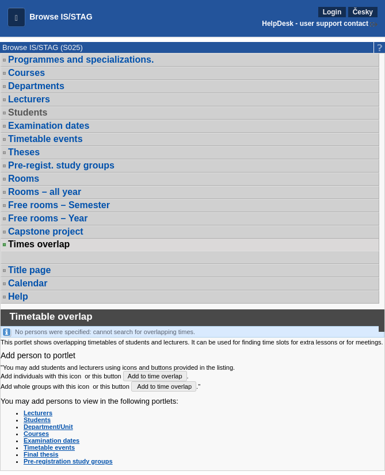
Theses (24, 152)
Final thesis (41, 454)
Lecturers (29, 99)
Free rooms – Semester (59, 205)
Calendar (27, 283)
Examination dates (48, 126)
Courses (26, 73)
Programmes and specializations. (81, 59)
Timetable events (45, 139)
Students (27, 112)
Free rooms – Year (47, 218)
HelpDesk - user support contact (315, 24)
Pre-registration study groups (68, 461)
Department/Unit (48, 426)
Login (332, 12)
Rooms (23, 178)
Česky (363, 12)
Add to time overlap (155, 376)
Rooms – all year (44, 192)
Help (18, 296)
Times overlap (39, 244)
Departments (36, 86)
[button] (16, 17)
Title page (29, 270)
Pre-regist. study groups (61, 165)
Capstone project (45, 231)
